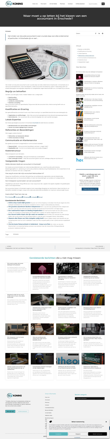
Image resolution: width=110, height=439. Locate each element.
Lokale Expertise (82, 53)
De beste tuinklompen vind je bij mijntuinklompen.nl (67, 337)
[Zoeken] (103, 4)
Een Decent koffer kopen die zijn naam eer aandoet (26, 214)
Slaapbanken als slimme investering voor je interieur (91, 277)
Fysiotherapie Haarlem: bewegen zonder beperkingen (42, 367)
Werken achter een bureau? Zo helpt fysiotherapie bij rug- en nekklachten (16, 368)
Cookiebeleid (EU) (49, 407)
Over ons (35, 3)
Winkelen (8, 31)
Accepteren (58, 434)
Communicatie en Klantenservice (87, 57)
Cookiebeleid (77, 437)
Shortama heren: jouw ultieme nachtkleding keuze (92, 308)
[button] (106, 422)
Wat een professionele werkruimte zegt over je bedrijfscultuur (39, 338)
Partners (62, 3)
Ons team (43, 3)
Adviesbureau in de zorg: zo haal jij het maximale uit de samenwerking (42, 309)
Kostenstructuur (82, 60)
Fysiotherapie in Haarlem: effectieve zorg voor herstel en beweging (66, 278)
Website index (48, 415)
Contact (70, 3)
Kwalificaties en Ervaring (84, 51)
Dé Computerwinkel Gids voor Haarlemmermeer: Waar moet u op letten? (93, 139)
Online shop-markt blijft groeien (19, 203)
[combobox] (95, 4)
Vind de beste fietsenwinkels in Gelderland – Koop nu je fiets (29, 224)
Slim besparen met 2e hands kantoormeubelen (15, 337)
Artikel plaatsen (80, 3)
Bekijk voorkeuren (97, 434)
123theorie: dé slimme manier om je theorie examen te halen (67, 367)
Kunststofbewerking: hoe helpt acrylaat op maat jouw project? (42, 277)
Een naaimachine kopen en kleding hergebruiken (25, 210)
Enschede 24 (36, 123)
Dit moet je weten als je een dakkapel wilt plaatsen (89, 71)
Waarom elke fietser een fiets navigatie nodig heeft (26, 218)
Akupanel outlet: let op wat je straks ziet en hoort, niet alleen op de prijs (16, 296)
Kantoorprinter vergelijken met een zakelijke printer (67, 308)
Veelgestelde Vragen (83, 62)
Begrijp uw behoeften (84, 49)
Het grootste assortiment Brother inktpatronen (24, 206)
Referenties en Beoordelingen (86, 55)
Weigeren (78, 434)
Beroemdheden (49, 410)
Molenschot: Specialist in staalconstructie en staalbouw (92, 367)
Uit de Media (48, 412)
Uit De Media (53, 3)
